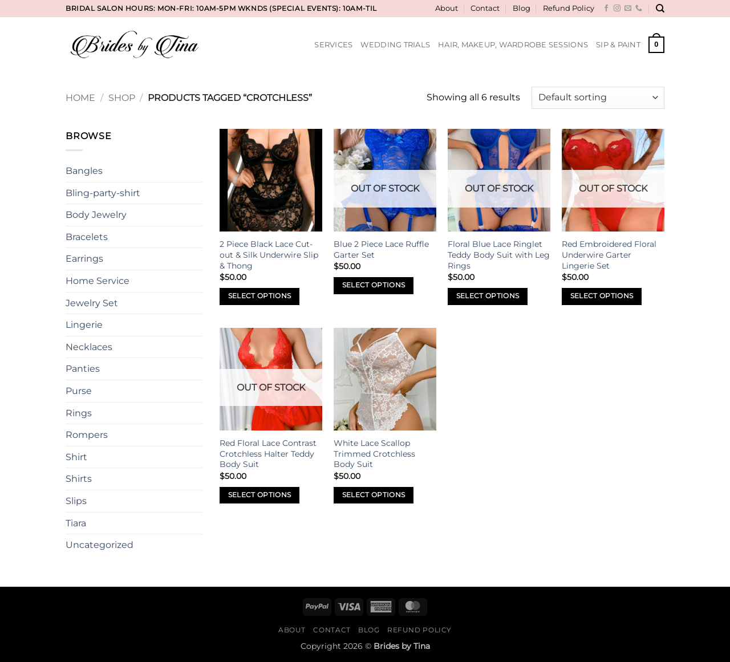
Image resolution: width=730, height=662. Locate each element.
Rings (79, 413)
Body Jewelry (96, 214)
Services (333, 44)
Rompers (87, 434)
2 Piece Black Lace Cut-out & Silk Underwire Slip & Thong (269, 254)
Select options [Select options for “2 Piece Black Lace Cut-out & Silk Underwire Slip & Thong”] (259, 296)
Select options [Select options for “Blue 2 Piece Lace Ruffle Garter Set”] (373, 285)
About (446, 8)
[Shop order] (598, 98)
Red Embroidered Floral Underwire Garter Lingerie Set (609, 254)
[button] (656, 45)
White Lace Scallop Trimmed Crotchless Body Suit (374, 453)
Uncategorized (99, 544)
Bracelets (87, 237)
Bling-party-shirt (103, 193)
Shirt (76, 457)
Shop (121, 97)
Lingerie (84, 324)
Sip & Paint (618, 44)
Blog (521, 8)
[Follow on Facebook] (606, 9)
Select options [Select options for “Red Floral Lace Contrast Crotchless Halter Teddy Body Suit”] (259, 495)
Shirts (79, 478)
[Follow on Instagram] (617, 9)
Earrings (84, 258)
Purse (79, 390)
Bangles (84, 170)
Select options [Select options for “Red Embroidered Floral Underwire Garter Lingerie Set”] (602, 296)
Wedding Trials (395, 44)
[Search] (660, 9)
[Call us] (638, 9)
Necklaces (89, 347)
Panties (83, 368)
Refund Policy (568, 8)
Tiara (76, 523)
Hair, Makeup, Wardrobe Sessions (513, 44)
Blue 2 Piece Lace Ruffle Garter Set (381, 249)
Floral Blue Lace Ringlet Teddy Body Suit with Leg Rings (499, 254)
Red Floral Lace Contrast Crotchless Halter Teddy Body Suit (268, 453)
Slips (76, 501)
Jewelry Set (92, 303)
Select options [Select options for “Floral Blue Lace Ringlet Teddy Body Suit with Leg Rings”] (488, 296)
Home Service (97, 280)
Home (80, 97)
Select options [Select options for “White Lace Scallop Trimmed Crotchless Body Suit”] (373, 495)
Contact (485, 8)
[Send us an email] (627, 9)
